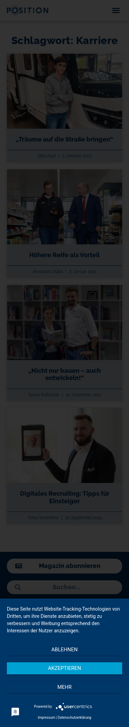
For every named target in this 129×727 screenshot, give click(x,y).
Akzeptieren (64, 668)
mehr (64, 687)
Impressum (46, 717)
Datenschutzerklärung (74, 717)
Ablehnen (64, 649)
